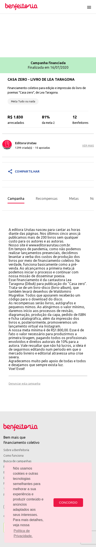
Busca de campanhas (17, 461)
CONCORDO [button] (68, 502)
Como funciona (13, 455)
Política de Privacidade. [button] (23, 533)
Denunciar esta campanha (24, 383)
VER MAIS (88, 145)
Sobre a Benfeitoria (16, 450)
